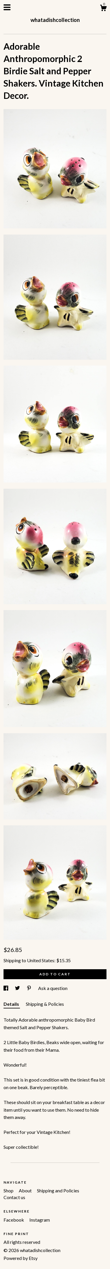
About (26, 1190)
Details (12, 1004)
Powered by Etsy (21, 1258)
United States (40, 960)
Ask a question (52, 988)
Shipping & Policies (45, 1004)
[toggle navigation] (7, 7)
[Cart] (103, 8)
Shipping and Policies (58, 1190)
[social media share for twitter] (18, 988)
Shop (9, 1190)
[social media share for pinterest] (29, 988)
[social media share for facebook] (6, 988)
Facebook (14, 1219)
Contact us (14, 1197)
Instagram (39, 1219)
